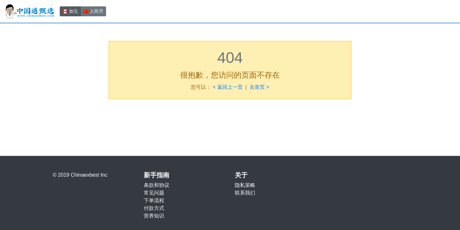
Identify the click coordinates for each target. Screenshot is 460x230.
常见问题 (154, 192)
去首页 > (259, 87)
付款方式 (154, 208)
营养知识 (154, 215)
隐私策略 (245, 185)
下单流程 (154, 200)
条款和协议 (156, 185)
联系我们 (245, 192)
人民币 (93, 11)
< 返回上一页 (228, 87)
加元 (70, 11)
